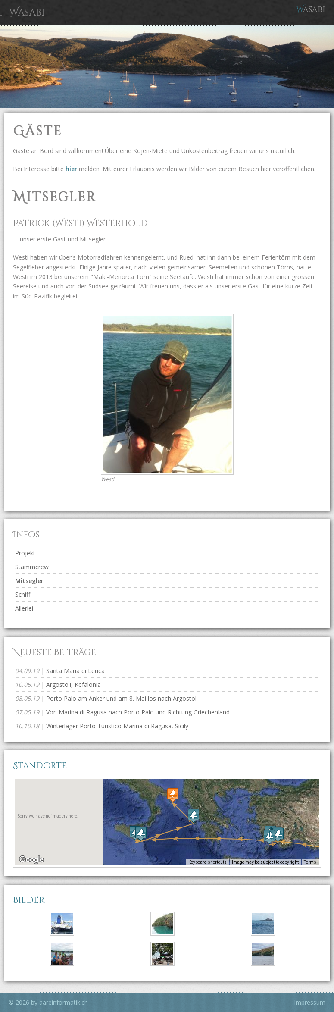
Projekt (25, 553)
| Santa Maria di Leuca (60, 671)
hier (72, 169)
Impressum (309, 1002)
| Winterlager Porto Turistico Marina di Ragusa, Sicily (101, 726)
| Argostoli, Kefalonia (58, 684)
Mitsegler (29, 580)
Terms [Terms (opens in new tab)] (310, 862)
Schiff (22, 594)
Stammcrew (32, 567)
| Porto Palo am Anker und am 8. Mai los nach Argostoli (106, 698)
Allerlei (24, 608)
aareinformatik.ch (63, 1002)
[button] (269, 837)
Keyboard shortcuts (207, 862)
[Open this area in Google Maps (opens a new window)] (31, 859)
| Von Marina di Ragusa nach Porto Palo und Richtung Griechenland (122, 712)
